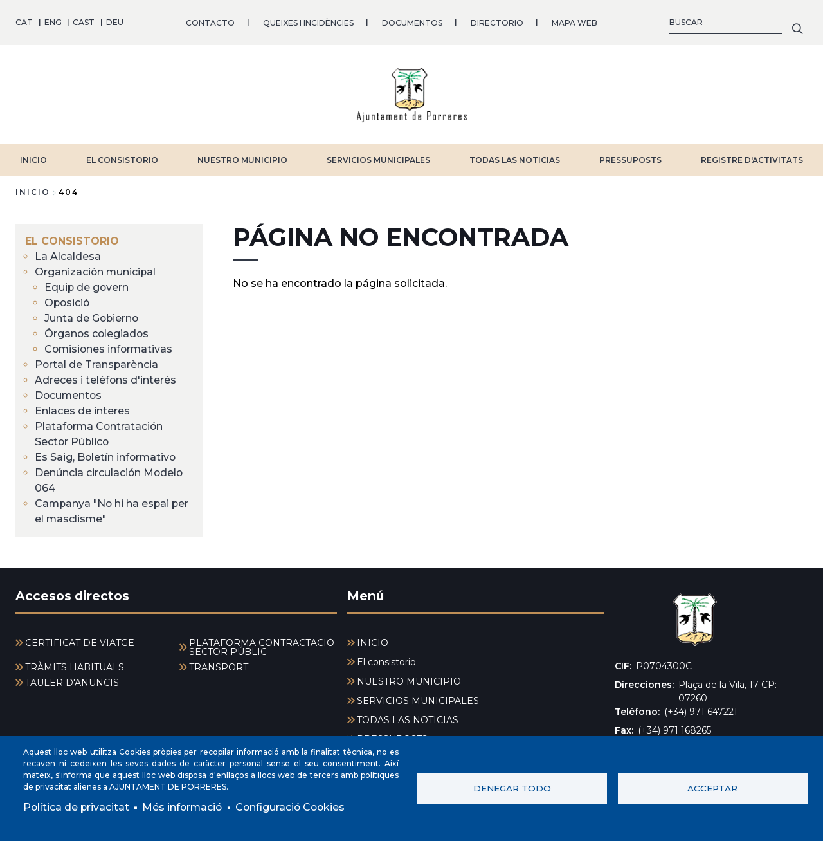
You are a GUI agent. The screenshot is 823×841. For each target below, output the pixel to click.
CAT (24, 22)
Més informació (184, 807)
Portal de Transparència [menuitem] (97, 364)
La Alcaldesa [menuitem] (68, 256)
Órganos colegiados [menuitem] (97, 333)
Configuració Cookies (294, 807)
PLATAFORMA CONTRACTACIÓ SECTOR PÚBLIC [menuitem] (261, 647)
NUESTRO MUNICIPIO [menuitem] (409, 681)
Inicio (32, 191)
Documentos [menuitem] (69, 395)
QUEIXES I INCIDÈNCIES (308, 22)
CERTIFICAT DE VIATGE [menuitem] (79, 642)
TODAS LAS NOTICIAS (514, 159)
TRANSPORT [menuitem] (218, 667)
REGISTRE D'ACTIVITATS (752, 159)
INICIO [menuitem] (372, 642)
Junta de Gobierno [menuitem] (92, 317)
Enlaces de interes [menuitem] (82, 410)
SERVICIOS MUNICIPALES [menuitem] (418, 700)
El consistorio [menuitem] (72, 240)
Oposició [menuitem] (67, 302)
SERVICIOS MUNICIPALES (378, 159)
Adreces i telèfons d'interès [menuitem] (106, 379)
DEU (114, 22)
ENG (53, 22)
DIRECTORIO (497, 22)
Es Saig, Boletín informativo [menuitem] (106, 456)
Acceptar (712, 788)
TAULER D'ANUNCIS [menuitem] (72, 682)
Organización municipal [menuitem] (96, 271)
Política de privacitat (77, 807)
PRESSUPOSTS (630, 159)
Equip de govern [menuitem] (87, 287)
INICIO (33, 159)
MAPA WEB (574, 22)
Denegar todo (512, 788)
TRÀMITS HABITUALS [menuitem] (74, 667)
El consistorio (122, 159)
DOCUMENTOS (412, 22)
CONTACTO (210, 22)
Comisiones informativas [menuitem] (110, 348)
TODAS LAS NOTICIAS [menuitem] (407, 720)
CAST (84, 22)
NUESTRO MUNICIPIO (242, 159)
